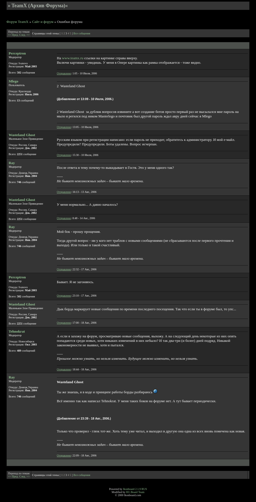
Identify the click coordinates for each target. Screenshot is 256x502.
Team (141, 492)
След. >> (24, 34)
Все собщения (81, 33)
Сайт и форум (42, 22)
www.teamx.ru (72, 58)
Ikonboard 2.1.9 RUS (135, 489)
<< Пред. (13, 34)
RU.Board (132, 492)
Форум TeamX (17, 22)
